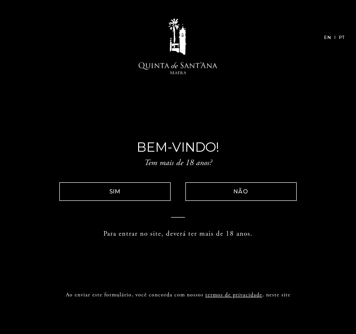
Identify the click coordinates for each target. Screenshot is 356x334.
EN (327, 37)
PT (342, 37)
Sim (131, 191)
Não (224, 191)
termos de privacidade (233, 311)
